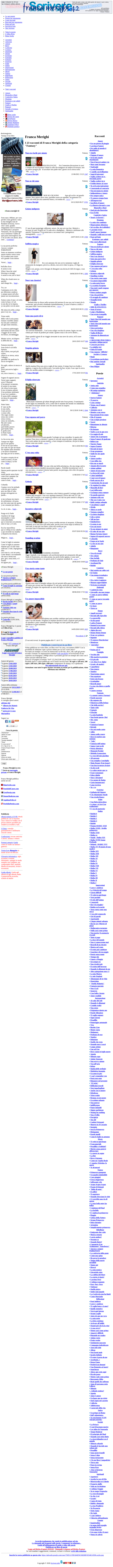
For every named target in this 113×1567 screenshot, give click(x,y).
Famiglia (8, 58)
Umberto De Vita (7, 708)
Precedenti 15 (81, 636)
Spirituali (8, 83)
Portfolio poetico (12, 127)
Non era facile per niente (36, 153)
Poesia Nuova (11, 121)
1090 (86, 274)
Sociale (7, 81)
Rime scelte (10, 115)
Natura (7, 73)
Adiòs (10, 750)
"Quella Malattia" (10, 740)
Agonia (10, 753)
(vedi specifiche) (62, 653)
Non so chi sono (32, 181)
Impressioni (9, 68)
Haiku (7, 66)
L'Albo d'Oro (10, 34)
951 (86, 202)
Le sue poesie (10, 16)
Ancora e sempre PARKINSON (8, 579)
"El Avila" (10, 737)
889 (86, 502)
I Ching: (4, 829)
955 (86, 309)
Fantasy (8, 103)
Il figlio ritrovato (32, 379)
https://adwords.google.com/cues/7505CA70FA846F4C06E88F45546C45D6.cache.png (73, 1555)
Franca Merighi (32, 174)
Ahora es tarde (10, 757)
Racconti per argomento (13, 22)
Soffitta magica (32, 244)
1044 (86, 410)
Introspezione (10, 69)
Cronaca (8, 50)
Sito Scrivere (9, 28)
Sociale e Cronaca (11, 109)
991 (86, 373)
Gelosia (28, 481)
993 (86, 446)
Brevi (7, 46)
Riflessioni (9, 77)
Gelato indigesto (32, 209)
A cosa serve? (10, 744)
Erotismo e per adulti (12, 101)
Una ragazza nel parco (35, 417)
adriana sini (5, 703)
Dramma (8, 99)
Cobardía (6, 619)
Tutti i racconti (10, 89)
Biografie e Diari (11, 95)
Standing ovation (32, 538)
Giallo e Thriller (11, 105)
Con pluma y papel (10, 604)
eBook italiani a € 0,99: (9, 817)
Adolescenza (10, 752)
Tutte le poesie (10, 32)
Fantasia (8, 60)
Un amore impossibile (34, 599)
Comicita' (8, 48)
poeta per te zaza (9, 711)
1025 (86, 629)
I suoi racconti (10, 20)
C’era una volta (32, 452)
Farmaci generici (7, 842)
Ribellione (9, 75)
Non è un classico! (33, 280)
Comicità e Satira (11, 97)
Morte (7, 71)
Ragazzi (8, 107)
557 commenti (14, 644)
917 (86, 475)
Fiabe (7, 64)
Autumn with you (9, 608)
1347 (86, 174)
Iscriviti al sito (10, 26)
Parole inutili (8, 602)
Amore (7, 44)
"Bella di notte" (10, 735)
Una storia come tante (35, 568)
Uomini (8, 85)
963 (86, 592)
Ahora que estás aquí (10, 759)
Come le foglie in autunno (12, 586)
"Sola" (10, 742)
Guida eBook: (6, 872)
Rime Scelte (9, 36)
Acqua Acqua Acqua (10, 748)
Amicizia (8, 42)
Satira (7, 79)
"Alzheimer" (10, 733)
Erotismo (8, 56)
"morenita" (10, 738)
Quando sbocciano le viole (12, 612)
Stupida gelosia (32, 348)
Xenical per (9, 850)
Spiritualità (9, 111)
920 (86, 562)
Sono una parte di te (34, 316)
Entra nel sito (10, 24)
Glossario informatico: (9, 856)
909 (86, 341)
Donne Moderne (12, 123)
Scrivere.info (55, 1563)
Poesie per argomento (13, 18)
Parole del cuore (12, 117)
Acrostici (8, 40)
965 (86, 531)
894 (86, 237)
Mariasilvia (5, 713)
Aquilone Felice (12, 125)
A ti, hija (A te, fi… (10, 746)
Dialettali (8, 52)
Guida (16, 842)
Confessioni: (5, 836)
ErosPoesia (10, 119)
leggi (9, 262)
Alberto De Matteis (10, 706)
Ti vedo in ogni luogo (11, 594)
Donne (7, 54)
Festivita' (8, 62)
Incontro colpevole (33, 509)
